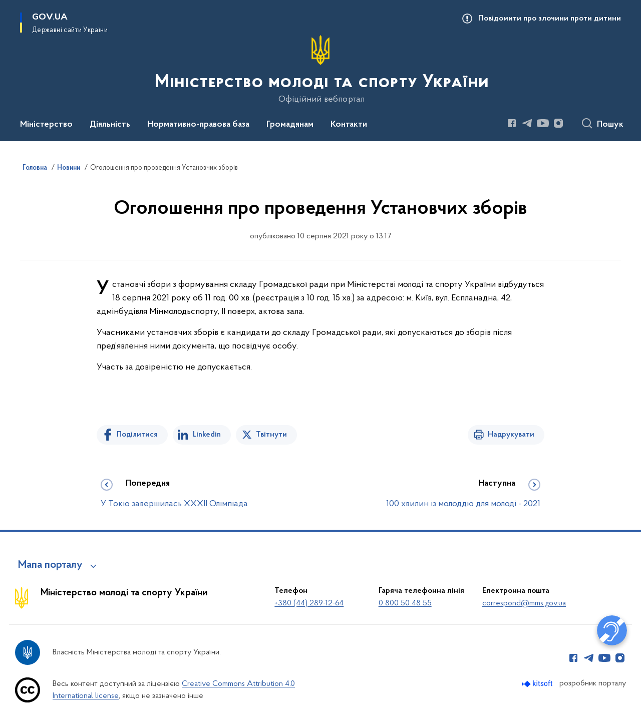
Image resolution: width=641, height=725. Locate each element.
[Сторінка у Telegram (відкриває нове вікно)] (527, 123)
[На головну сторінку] (320, 69)
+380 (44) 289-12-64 (309, 603)
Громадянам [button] (289, 124)
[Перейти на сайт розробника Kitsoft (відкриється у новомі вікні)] (538, 683)
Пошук (610, 124)
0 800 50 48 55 (405, 603)
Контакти (349, 124)
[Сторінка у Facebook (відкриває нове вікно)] (512, 123)
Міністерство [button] (46, 124)
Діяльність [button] (110, 124)
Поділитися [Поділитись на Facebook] (137, 435)
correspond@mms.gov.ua (524, 603)
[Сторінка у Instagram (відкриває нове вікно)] (558, 123)
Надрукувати (511, 435)
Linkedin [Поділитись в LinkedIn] (207, 435)
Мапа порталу (50, 565)
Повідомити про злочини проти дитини (549, 19)
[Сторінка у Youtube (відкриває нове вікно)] (543, 123)
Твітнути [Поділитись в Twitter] (271, 435)
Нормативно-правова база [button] (198, 124)
